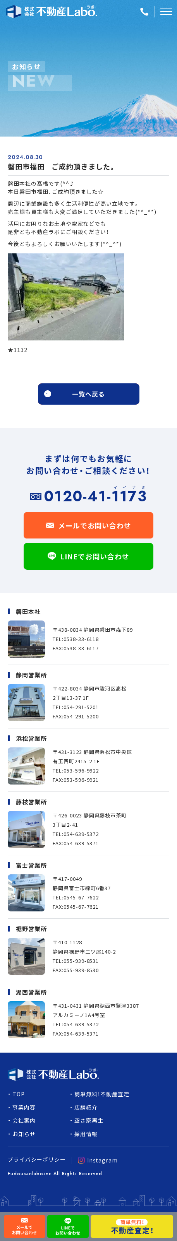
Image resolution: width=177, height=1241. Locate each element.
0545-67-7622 (81, 897)
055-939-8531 (81, 960)
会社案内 (24, 1120)
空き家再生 (88, 1120)
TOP (18, 1094)
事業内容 (24, 1107)
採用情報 (86, 1134)
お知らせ (24, 1134)
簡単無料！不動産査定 (101, 1094)
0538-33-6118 (81, 639)
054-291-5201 (81, 707)
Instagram (98, 1160)
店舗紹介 (86, 1107)
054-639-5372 (81, 834)
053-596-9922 (81, 770)
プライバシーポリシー (37, 1159)
